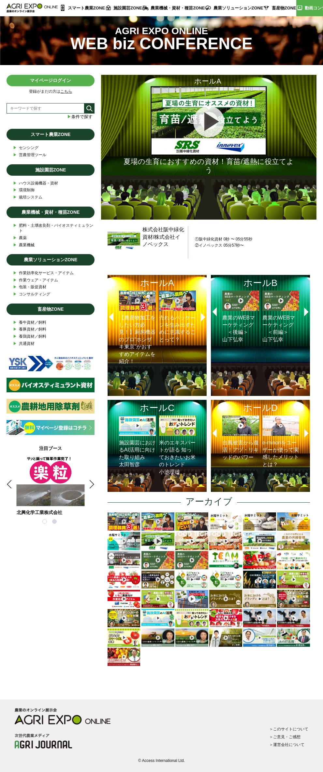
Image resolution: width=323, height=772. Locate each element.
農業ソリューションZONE (238, 8)
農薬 (20, 238)
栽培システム (27, 197)
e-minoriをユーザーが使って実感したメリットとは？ (280, 441)
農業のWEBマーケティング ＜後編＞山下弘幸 (240, 316)
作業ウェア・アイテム (35, 280)
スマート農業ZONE (86, 8)
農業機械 (24, 245)
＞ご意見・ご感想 (285, 737)
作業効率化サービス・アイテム (43, 273)
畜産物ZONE (284, 8)
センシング (25, 148)
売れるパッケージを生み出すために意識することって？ (177, 316)
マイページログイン (50, 80)
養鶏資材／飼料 (29, 336)
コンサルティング (31, 294)
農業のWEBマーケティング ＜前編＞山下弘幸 (280, 316)
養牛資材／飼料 (29, 322)
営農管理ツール (29, 155)
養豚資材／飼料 (29, 329)
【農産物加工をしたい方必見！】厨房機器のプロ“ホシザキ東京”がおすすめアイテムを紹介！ (137, 327)
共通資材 (24, 343)
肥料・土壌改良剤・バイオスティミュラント (53, 228)
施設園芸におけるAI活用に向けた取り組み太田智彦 (137, 441)
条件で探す (80, 116)
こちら (66, 91)
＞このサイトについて (288, 729)
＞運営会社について (286, 744)
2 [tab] (55, 522)
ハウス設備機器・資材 (35, 183)
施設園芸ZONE (127, 8)
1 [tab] (45, 522)
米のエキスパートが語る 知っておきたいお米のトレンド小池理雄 (177, 444)
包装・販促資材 (29, 287)
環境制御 (24, 190)
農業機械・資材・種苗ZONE (178, 8)
